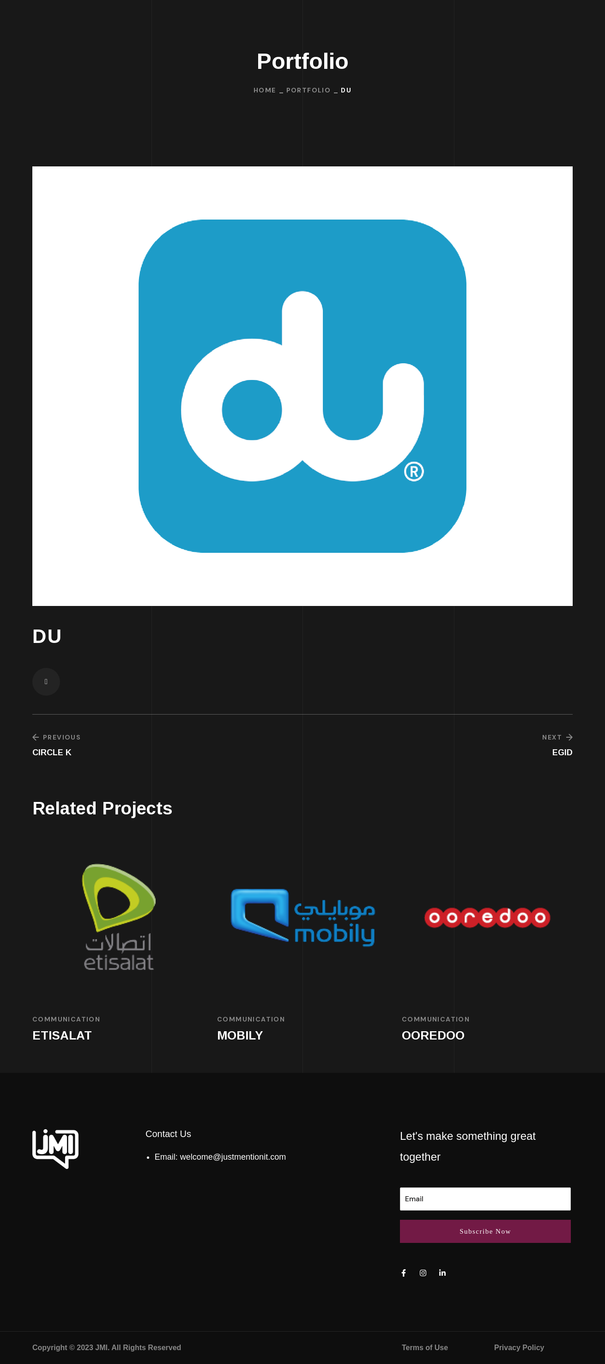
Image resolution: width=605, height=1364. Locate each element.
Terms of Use (425, 1348)
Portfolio (308, 90)
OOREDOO (433, 1035)
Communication (66, 1019)
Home (265, 90)
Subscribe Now (485, 1231)
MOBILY (240, 1035)
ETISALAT (62, 1035)
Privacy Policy (519, 1348)
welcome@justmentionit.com (233, 1157)
